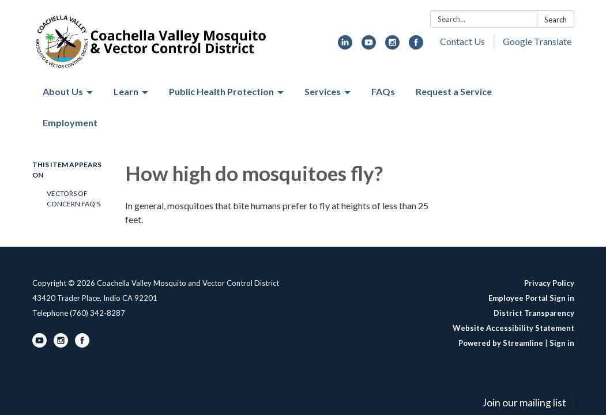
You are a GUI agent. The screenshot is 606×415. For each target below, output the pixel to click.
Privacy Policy (549, 283)
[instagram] (392, 45)
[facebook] (416, 45)
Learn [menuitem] (126, 91)
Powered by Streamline (500, 343)
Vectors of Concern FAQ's (73, 198)
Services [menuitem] (322, 91)
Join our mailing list (524, 403)
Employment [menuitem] (70, 122)
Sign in (561, 343)
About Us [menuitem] (63, 91)
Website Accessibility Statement (513, 328)
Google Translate (537, 41)
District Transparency (534, 313)
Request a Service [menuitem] (454, 91)
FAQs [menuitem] (383, 91)
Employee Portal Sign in (531, 298)
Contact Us (462, 41)
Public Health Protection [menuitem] (221, 91)
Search (555, 19)
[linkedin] (345, 45)
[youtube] (369, 45)
